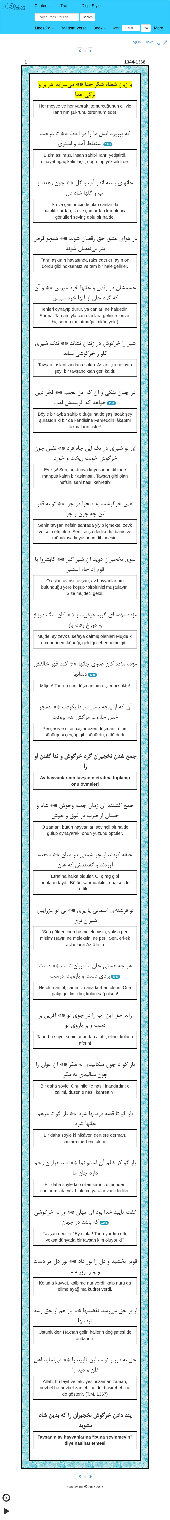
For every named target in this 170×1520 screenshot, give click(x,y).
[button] (44, 6)
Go (146, 28)
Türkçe (149, 42)
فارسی (162, 42)
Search (88, 17)
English (136, 42)
